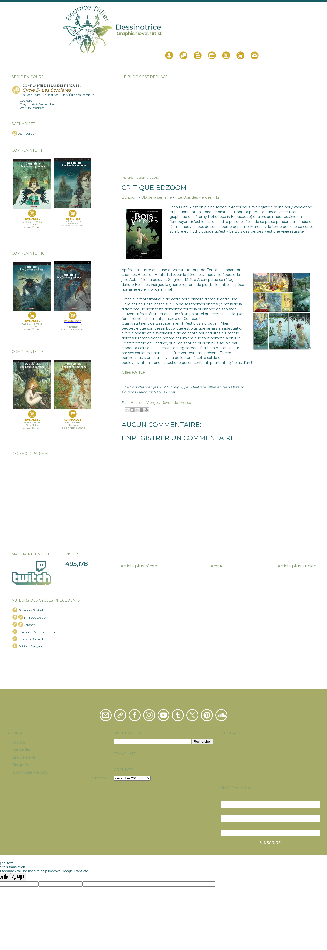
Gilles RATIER (133, 372)
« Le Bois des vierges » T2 (197, 197)
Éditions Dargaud (31, 646)
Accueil (218, 565)
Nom (225, 797)
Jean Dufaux (27, 133)
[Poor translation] (18, 877)
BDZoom (130, 197)
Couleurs (26, 100)
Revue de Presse (176, 402)
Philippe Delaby (35, 617)
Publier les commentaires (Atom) (230, 581)
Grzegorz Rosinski (31, 610)
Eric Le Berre (24, 757)
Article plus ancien (297, 565)
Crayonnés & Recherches (37, 104)
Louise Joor (23, 750)
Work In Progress (32, 108)
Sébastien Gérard (30, 639)
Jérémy (29, 625)
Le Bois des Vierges (142, 402)
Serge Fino (22, 765)
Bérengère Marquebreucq (36, 632)
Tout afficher (99, 778)
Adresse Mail (232, 825)
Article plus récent (139, 565)
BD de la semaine (156, 197)
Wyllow (19, 742)
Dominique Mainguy (30, 772)
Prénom (228, 811)
